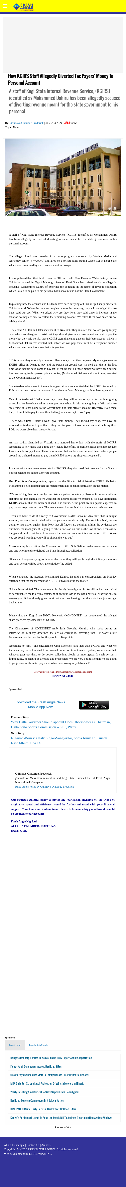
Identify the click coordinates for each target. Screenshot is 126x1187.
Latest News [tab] (15, 1045)
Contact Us (33, 1145)
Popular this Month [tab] (38, 1045)
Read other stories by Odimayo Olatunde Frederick (44, 786)
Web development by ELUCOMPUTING (28, 1153)
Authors (45, 1145)
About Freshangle (14, 1145)
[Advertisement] (63, 45)
